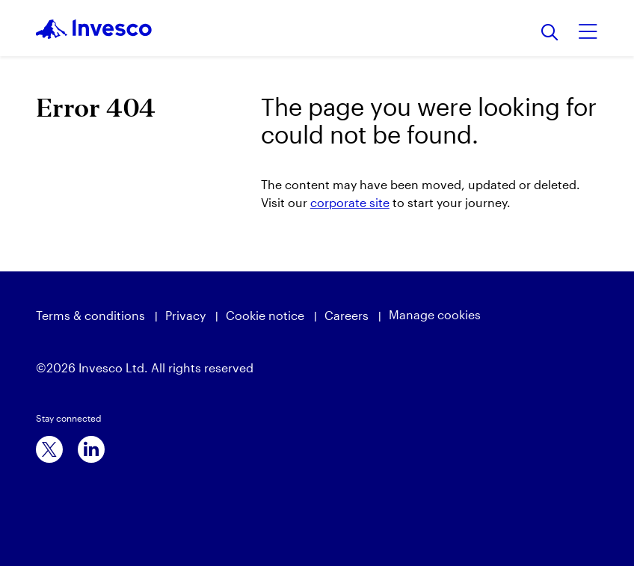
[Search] (550, 33)
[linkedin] (91, 449)
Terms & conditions (90, 315)
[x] (49, 449)
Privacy (185, 315)
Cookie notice (265, 315)
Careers (346, 315)
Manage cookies (435, 314)
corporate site (350, 202)
